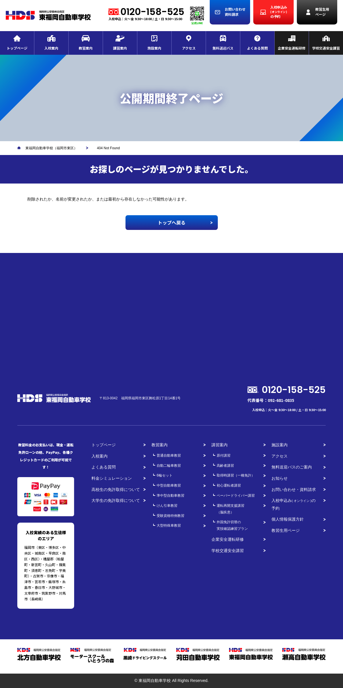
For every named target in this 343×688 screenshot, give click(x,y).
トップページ (103, 445)
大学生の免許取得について (115, 500)
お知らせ (279, 478)
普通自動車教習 (169, 455)
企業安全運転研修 (227, 539)
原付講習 (223, 455)
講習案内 (219, 445)
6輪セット (165, 475)
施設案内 (279, 445)
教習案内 (159, 445)
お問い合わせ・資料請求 (293, 489)
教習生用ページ (285, 530)
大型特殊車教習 (169, 525)
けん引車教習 (167, 506)
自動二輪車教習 (169, 466)
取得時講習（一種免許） (236, 475)
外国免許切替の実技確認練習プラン (232, 525)
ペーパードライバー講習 (236, 496)
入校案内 (99, 456)
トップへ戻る (171, 222)
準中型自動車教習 (170, 496)
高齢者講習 (225, 466)
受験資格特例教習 (170, 516)
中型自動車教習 (169, 485)
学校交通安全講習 (227, 550)
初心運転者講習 (229, 485)
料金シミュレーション (111, 478)
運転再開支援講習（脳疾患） (230, 509)
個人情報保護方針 (287, 519)
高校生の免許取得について (115, 489)
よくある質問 (103, 467)
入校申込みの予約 (293, 504)
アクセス (279, 456)
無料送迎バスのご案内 (291, 467)
